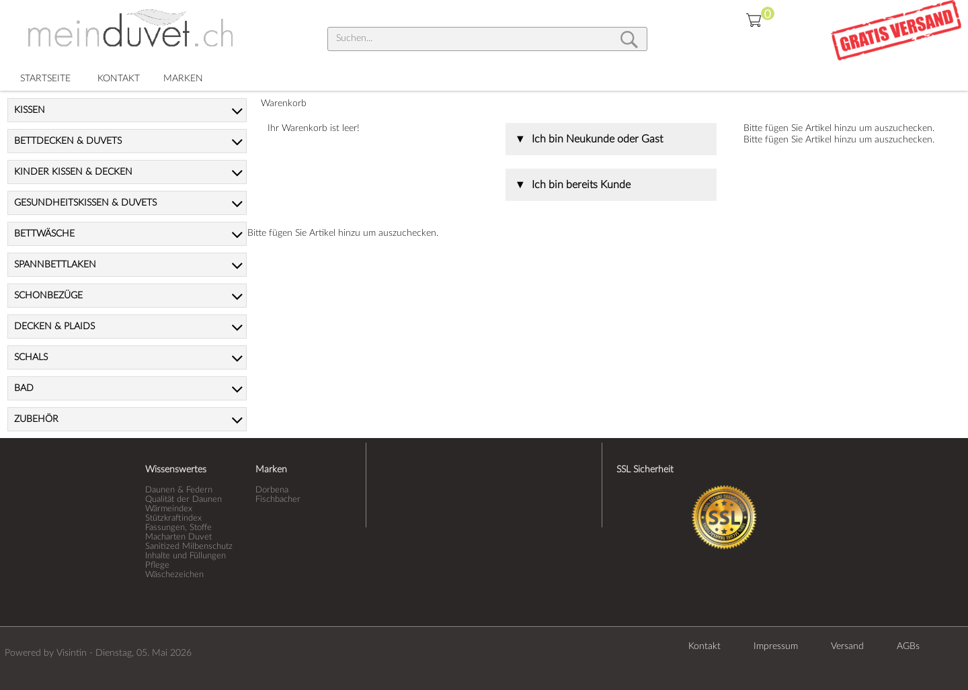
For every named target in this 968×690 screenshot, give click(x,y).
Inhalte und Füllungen (185, 555)
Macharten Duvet (178, 537)
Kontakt (704, 646)
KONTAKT (118, 78)
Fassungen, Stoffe (178, 527)
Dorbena (271, 489)
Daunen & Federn (178, 489)
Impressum (776, 646)
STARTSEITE (45, 78)
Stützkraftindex (173, 518)
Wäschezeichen (174, 574)
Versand (847, 646)
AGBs (908, 646)
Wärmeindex (168, 508)
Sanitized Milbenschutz (189, 546)
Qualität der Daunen (183, 499)
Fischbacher (277, 499)
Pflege (157, 565)
